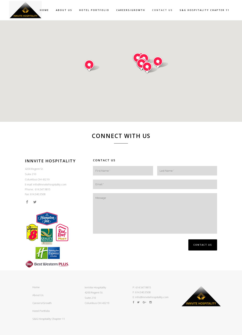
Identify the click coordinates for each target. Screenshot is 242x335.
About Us (37, 295)
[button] (92, 65)
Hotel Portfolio (41, 311)
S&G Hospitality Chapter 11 (48, 319)
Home (36, 287)
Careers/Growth (42, 303)
